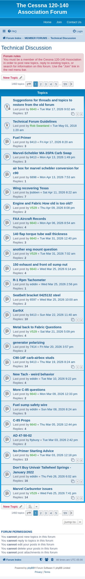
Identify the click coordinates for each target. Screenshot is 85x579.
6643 (33, 109)
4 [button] (51, 84)
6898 (33, 177)
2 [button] (40, 84)
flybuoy (34, 440)
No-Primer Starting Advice (33, 451)
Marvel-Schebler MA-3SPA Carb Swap (42, 153)
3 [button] (45, 84)
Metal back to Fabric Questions (37, 327)
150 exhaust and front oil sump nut (40, 264)
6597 (33, 299)
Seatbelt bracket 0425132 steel (37, 295)
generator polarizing (29, 342)
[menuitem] (12, 31)
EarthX (18, 310)
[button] (28, 84)
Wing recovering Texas (31, 188)
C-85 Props (21, 420)
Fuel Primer (22, 137)
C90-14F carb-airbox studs (33, 358)
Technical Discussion (26, 48)
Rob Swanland (39, 125)
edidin (34, 284)
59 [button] (65, 84)
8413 (33, 142)
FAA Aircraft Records (29, 219)
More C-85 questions (29, 390)
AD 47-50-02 (22, 435)
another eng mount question (35, 249)
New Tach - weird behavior (33, 374)
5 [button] (56, 84)
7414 (33, 346)
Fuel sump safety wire (30, 405)
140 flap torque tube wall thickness (40, 234)
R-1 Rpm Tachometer (29, 280)
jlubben (35, 192)
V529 (33, 207)
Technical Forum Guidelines (35, 121)
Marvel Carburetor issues (32, 489)
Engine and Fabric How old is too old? (43, 203)
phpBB (30, 568)
